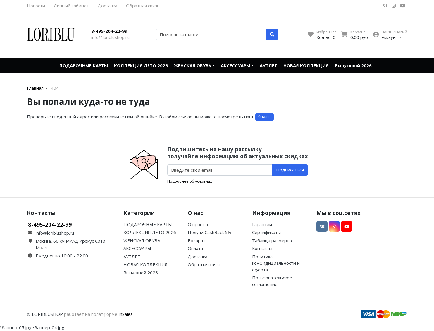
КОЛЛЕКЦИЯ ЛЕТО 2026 (141, 65)
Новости (36, 5)
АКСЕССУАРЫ (235, 65)
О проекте (199, 224)
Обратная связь (143, 5)
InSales (125, 314)
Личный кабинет (71, 5)
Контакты (262, 248)
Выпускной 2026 (353, 65)
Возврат (196, 240)
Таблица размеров (272, 240)
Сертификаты (266, 232)
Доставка (107, 5)
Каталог (264, 116)
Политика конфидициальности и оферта (276, 263)
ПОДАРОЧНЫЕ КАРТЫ (83, 65)
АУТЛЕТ (268, 65)
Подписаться (290, 170)
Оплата (195, 248)
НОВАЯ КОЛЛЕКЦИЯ (306, 65)
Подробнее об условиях (189, 181)
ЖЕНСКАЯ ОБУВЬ (192, 65)
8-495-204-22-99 (109, 31)
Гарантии (262, 224)
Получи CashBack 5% (209, 232)
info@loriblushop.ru (110, 37)
